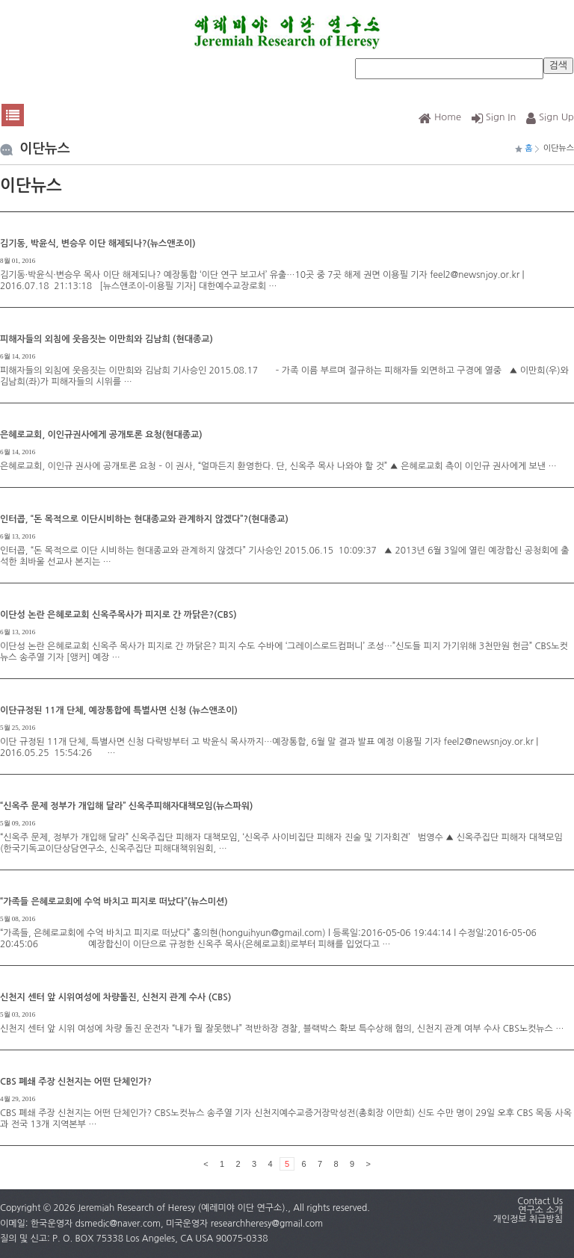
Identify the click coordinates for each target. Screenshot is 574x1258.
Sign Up (550, 117)
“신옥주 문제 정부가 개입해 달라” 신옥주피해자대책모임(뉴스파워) (126, 806)
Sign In (494, 117)
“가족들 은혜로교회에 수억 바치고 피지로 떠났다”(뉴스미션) (114, 901)
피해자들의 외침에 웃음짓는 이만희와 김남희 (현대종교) (106, 339)
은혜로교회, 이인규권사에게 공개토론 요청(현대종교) (101, 434)
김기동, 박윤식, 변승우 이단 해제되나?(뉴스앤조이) (98, 243)
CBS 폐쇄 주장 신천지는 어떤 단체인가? (76, 1081)
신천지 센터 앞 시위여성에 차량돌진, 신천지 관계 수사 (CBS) (115, 997)
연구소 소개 (540, 1210)
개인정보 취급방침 (528, 1219)
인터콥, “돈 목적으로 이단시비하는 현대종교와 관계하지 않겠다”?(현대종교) (144, 519)
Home (440, 117)
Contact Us (540, 1201)
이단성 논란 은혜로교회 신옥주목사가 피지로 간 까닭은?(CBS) (118, 614)
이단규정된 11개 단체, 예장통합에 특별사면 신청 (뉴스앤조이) (119, 710)
